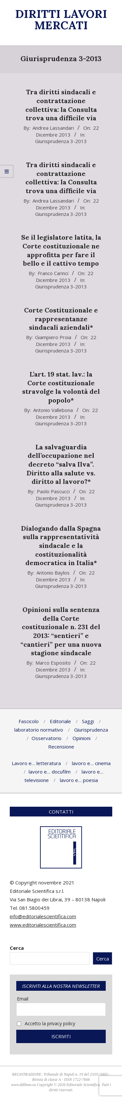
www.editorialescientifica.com (43, 924)
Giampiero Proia (53, 337)
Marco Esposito (53, 662)
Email (22, 999)
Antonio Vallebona (53, 410)
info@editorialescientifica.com (43, 916)
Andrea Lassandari (53, 128)
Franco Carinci (53, 273)
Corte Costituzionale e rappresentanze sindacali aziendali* (61, 318)
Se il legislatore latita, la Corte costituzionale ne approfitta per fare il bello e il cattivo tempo (61, 250)
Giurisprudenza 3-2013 (61, 141)
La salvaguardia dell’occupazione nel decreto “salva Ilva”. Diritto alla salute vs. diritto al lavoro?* (61, 464)
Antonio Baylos (53, 572)
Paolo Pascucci (53, 491)
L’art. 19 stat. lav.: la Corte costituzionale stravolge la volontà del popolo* (61, 387)
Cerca (17, 948)
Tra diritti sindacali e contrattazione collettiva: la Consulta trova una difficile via (61, 105)
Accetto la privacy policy (46, 1023)
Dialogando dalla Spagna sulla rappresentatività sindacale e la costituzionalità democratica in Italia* (61, 545)
